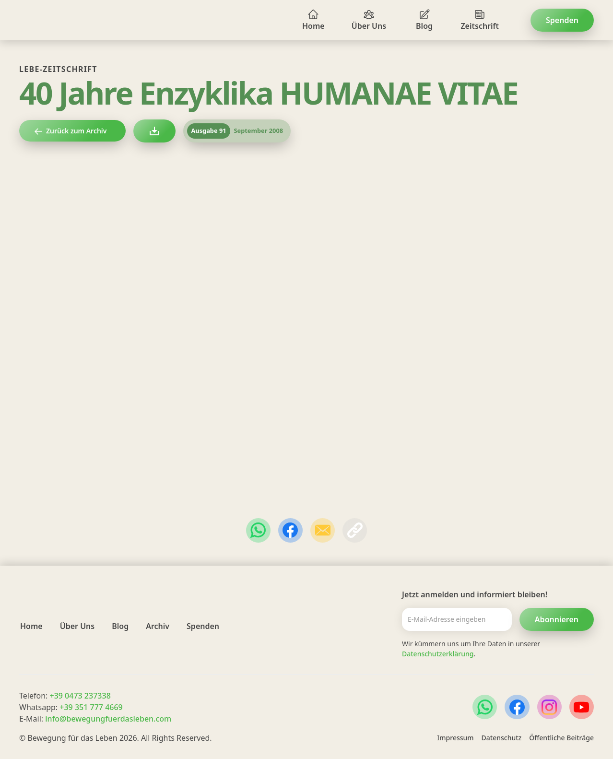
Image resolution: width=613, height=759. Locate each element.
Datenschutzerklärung (437, 653)
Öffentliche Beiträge (561, 737)
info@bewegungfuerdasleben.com (108, 718)
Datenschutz (502, 737)
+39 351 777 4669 (90, 707)
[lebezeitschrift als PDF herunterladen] (154, 130)
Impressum (455, 737)
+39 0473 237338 (79, 695)
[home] (42, 20)
